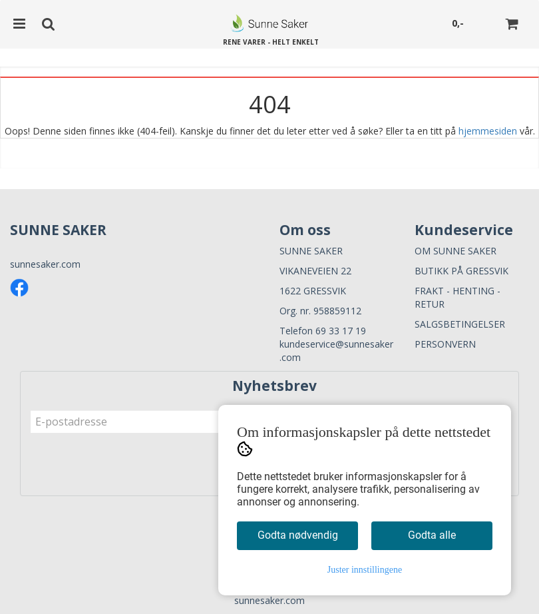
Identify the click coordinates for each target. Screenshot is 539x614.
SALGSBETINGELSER (460, 324)
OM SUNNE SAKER (455, 250)
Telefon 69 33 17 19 (322, 330)
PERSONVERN (445, 344)
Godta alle (432, 535)
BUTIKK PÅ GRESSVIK (461, 270)
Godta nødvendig (298, 535)
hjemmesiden (487, 131)
